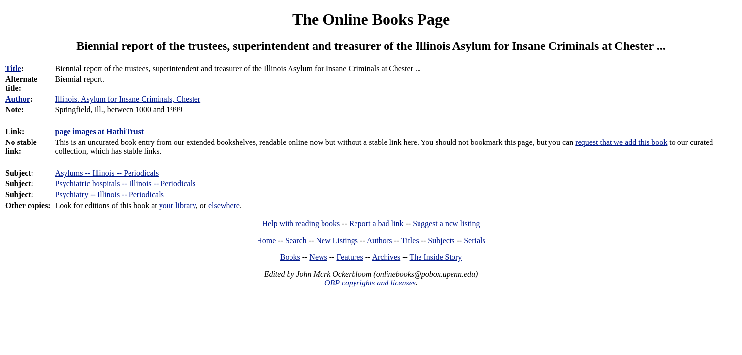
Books (290, 257)
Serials (474, 240)
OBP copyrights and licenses (370, 283)
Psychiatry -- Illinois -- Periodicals (109, 194)
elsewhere (224, 205)
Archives (386, 257)
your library (177, 205)
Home (266, 240)
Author (17, 99)
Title (13, 68)
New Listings (337, 240)
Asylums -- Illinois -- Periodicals (107, 173)
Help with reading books (301, 223)
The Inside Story (436, 257)
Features (349, 257)
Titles (410, 240)
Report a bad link (376, 223)
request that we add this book (621, 142)
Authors (379, 240)
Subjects (441, 240)
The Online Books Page (371, 19)
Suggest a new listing (446, 223)
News (318, 257)
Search (296, 240)
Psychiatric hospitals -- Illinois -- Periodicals (125, 183)
